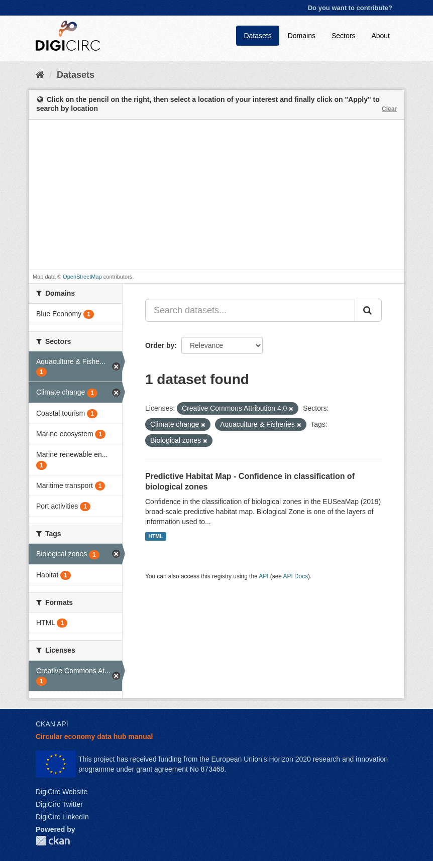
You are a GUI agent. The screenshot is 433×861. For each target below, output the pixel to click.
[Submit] (368, 310)
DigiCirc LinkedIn (62, 817)
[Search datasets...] (250, 310)
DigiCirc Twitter (59, 804)
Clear (389, 108)
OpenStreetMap (82, 277)
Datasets (257, 36)
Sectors (343, 36)
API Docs (295, 576)
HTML (155, 536)
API (263, 576)
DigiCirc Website (61, 792)
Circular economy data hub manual (94, 736)
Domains (301, 36)
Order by (159, 345)
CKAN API (52, 724)
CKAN (53, 840)
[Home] (40, 75)
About (380, 36)
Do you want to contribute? (350, 8)
